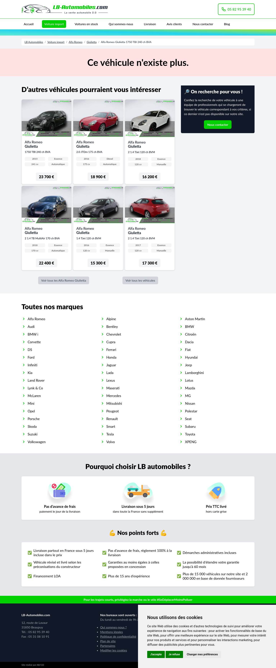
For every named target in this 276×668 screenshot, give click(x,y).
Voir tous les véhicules (140, 280)
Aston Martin (195, 319)
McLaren (34, 396)
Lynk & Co (35, 388)
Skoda (32, 426)
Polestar (191, 411)
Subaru (190, 426)
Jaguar (111, 365)
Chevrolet (113, 334)
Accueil (29, 24)
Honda (111, 357)
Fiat (188, 349)
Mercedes (113, 396)
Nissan (190, 403)
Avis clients (174, 24)
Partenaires (107, 645)
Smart (110, 426)
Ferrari (111, 349)
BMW (189, 326)
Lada (109, 372)
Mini (31, 403)
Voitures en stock (86, 24)
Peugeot (112, 411)
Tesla (110, 434)
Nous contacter (202, 24)
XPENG (190, 442)
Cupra (110, 342)
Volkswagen (37, 442)
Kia (30, 372)
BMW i (33, 334)
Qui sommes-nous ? (113, 627)
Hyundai (191, 357)
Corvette (34, 342)
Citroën (190, 334)
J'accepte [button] (156, 654)
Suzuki (32, 434)
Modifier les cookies (113, 650)
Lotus (189, 380)
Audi (31, 326)
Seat (188, 419)
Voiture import (54, 24)
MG (188, 396)
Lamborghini (194, 372)
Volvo (110, 442)
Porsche (34, 419)
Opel (31, 411)
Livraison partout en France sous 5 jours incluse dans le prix (63, 552)
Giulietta (92, 42)
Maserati (113, 388)
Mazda (190, 388)
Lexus (110, 380)
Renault (112, 419)
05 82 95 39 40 (236, 9)
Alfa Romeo (75, 42)
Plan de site (108, 641)
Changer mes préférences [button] (202, 654)
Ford (31, 357)
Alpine (111, 319)
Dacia (189, 342)
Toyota (190, 434)
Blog (227, 24)
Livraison (150, 24)
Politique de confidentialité (118, 636)
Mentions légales (111, 632)
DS (30, 349)
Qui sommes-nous (121, 24)
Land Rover (36, 380)
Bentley (112, 326)
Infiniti (32, 365)
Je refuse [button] (174, 654)
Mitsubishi (114, 403)
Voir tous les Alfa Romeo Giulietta (63, 280)
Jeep (188, 365)
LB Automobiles (34, 42)
